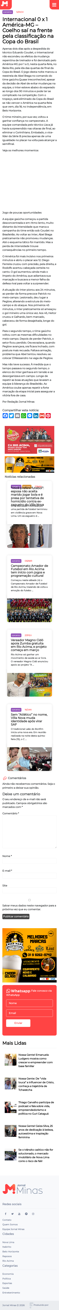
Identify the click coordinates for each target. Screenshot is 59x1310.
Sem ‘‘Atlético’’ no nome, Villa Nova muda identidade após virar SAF (29, 719)
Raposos (7, 1256)
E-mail (7, 870)
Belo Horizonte (10, 1251)
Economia (8, 1274)
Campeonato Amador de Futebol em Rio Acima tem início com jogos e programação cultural (29, 570)
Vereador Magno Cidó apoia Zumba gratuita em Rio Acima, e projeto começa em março (29, 645)
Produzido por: (41, 1305)
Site (4, 885)
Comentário (10, 813)
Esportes (7, 1283)
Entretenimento (11, 1292)
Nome (7, 856)
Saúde (5, 1288)
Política (6, 1278)
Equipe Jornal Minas (13, 1229)
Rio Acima (8, 1260)
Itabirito (6, 1246)
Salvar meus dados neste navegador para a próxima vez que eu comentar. (29, 907)
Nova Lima (8, 1242)
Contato (6, 1220)
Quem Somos (10, 1224)
